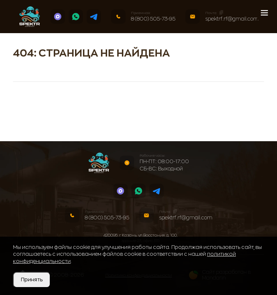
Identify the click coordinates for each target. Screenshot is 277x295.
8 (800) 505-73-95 (153, 18)
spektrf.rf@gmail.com (232, 18)
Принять (32, 279)
